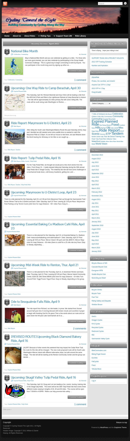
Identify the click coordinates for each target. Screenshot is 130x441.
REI (93, 335)
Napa (93, 131)
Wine (107, 141)
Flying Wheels (106, 125)
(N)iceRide (95, 77)
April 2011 (95, 214)
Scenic (27, 161)
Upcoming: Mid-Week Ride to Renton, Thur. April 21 (44, 265)
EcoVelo (94, 358)
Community (118, 116)
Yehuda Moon (96, 369)
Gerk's (94, 316)
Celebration (17, 54)
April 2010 (95, 244)
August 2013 (96, 159)
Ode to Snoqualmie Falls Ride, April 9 (35, 302)
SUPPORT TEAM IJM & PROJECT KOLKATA (108, 58)
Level (116, 128)
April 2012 (95, 185)
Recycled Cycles (97, 327)
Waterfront (96, 141)
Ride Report (17, 126)
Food (115, 124)
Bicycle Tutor (96, 293)
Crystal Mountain (109, 119)
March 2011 (96, 218)
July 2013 (95, 162)
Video (114, 139)
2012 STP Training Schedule (102, 62)
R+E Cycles (96, 324)
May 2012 (95, 181)
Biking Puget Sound (98, 354)
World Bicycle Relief (99, 278)
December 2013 (97, 155)
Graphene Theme (120, 427)
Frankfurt (122, 125)
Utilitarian (109, 139)
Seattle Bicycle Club (99, 274)
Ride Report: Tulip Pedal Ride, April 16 (36, 158)
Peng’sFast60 (96, 92)
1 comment (80, 80)
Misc (121, 127)
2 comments (79, 328)
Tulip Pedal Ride (26, 184)
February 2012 (97, 192)
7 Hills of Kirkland (98, 114)
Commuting (24, 54)
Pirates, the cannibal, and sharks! (103, 81)
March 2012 (96, 188)
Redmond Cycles (98, 331)
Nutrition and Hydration (100, 65)
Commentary (108, 116)
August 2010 (96, 229)
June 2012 (95, 177)
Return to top (121, 422)
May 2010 (95, 240)
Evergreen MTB (97, 270)
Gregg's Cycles (97, 320)
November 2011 (97, 196)
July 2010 (95, 233)
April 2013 (95, 170)
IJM (108, 127)
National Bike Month (24, 51)
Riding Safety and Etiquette (101, 301)
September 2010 (97, 225)
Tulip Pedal (33, 161)
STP (108, 133)
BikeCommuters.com (99, 350)
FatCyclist (95, 361)
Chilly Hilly (100, 116)
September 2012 (97, 173)
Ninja (97, 131)
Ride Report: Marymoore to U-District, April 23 (41, 123)
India (112, 128)
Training (118, 136)
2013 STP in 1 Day (98, 88)
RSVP (122, 131)
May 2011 (95, 210)
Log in (94, 381)
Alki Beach (108, 114)
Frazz (94, 365)
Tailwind (83, 54)
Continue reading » (77, 71)
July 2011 (95, 203)
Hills (97, 127)
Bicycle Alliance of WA (99, 263)
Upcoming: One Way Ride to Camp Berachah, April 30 (46, 88)
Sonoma (102, 134)
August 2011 (96, 199)
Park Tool (95, 297)
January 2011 (96, 222)
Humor (103, 128)
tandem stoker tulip (97, 136)
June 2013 (95, 166)
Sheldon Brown (97, 305)
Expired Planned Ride (20, 91)
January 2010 (96, 251)
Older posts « (7, 409)
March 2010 (96, 248)
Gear (93, 128)
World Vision (101, 144)
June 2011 (95, 207)
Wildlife (103, 141)
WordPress (104, 427)
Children (94, 116)
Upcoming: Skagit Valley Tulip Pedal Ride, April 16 (43, 377)
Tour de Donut (109, 136)
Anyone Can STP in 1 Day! (101, 85)
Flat (100, 125)
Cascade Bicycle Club (99, 267)
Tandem (18, 149)
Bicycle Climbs (97, 290)
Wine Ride (113, 141)
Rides (23, 161)
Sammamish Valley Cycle (100, 339)
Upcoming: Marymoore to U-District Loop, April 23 (43, 192)
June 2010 (95, 236)
